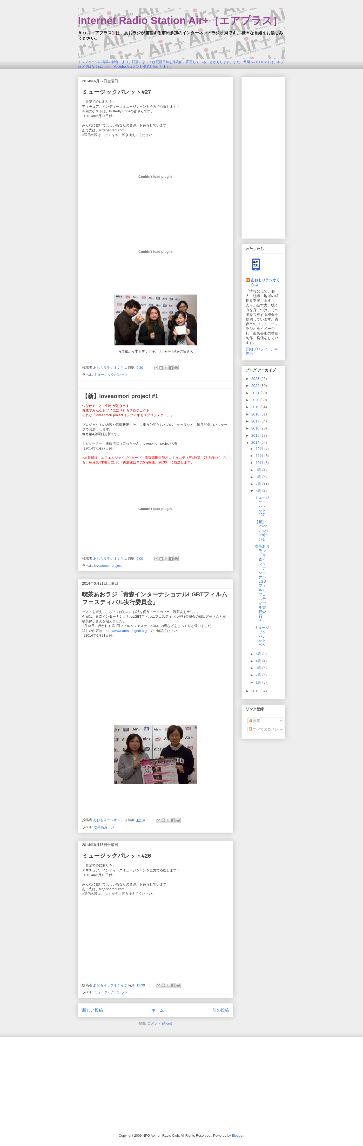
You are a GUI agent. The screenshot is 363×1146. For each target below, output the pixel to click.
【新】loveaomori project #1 (120, 396)
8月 (259, 477)
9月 (259, 470)
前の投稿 (220, 1010)
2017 (255, 421)
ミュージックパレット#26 (116, 855)
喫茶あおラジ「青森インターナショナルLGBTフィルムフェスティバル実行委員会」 (262, 583)
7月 (259, 484)
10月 (260, 463)
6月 (259, 491)
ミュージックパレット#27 (116, 92)
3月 (259, 668)
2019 (255, 407)
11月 (260, 456)
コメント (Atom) (159, 1023)
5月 (259, 654)
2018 (255, 414)
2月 (259, 675)
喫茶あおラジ (104, 827)
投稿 (254, 721)
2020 (255, 400)
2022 (255, 386)
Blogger (237, 1135)
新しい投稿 (92, 1010)
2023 (255, 379)
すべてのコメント (265, 729)
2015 (255, 435)
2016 (255, 428)
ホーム (157, 1010)
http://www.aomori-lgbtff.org (126, 631)
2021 (255, 393)
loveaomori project (108, 566)
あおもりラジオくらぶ (265, 282)
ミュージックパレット (111, 375)
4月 (259, 661)
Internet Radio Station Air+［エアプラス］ (180, 20)
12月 (260, 449)
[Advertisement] (263, 157)
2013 (255, 691)
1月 (259, 682)
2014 (255, 442)
